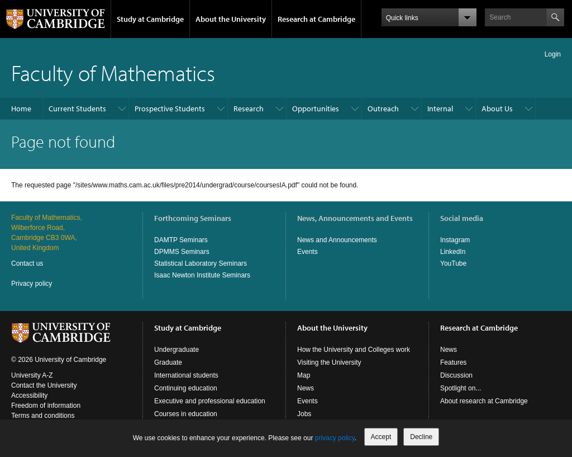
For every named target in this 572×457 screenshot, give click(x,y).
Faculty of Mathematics (113, 72)
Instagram (455, 240)
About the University (231, 19)
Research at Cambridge (316, 19)
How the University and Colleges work (353, 350)
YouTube (453, 263)
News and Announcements (337, 240)
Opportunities (315, 108)
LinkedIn (452, 252)
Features (453, 362)
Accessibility (29, 395)
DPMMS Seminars (181, 252)
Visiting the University (329, 362)
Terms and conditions (42, 416)
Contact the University (44, 385)
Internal (440, 108)
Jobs (304, 414)
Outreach (383, 108)
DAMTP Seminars (181, 240)
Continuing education (185, 388)
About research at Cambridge (484, 401)
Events (307, 252)
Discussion (456, 375)
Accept (381, 437)
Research (248, 108)
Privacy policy (31, 284)
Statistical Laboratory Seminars (200, 263)
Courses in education (185, 414)
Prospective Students (170, 108)
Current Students (77, 108)
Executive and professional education (209, 401)
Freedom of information (45, 405)
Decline (421, 437)
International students (186, 375)
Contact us (27, 263)
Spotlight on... (460, 388)
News (305, 388)
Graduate (168, 362)
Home (21, 108)
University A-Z (32, 375)
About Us (497, 108)
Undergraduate (176, 350)
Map (303, 375)
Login (553, 54)
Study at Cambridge (150, 19)
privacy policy (335, 438)
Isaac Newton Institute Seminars (202, 275)
